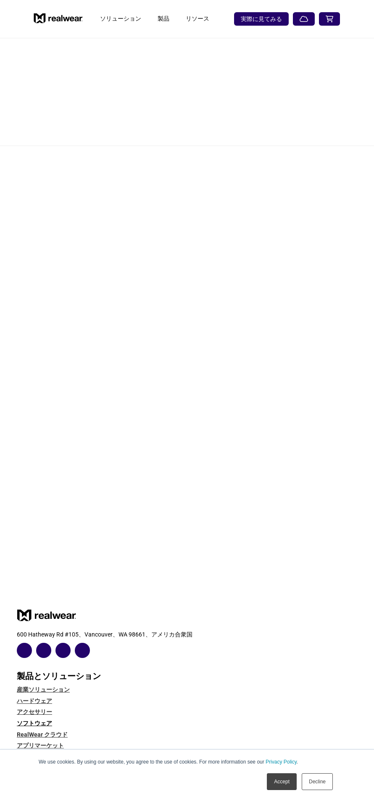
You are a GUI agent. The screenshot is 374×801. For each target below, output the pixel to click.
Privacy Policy (281, 762)
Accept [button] (282, 782)
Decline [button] (317, 782)
